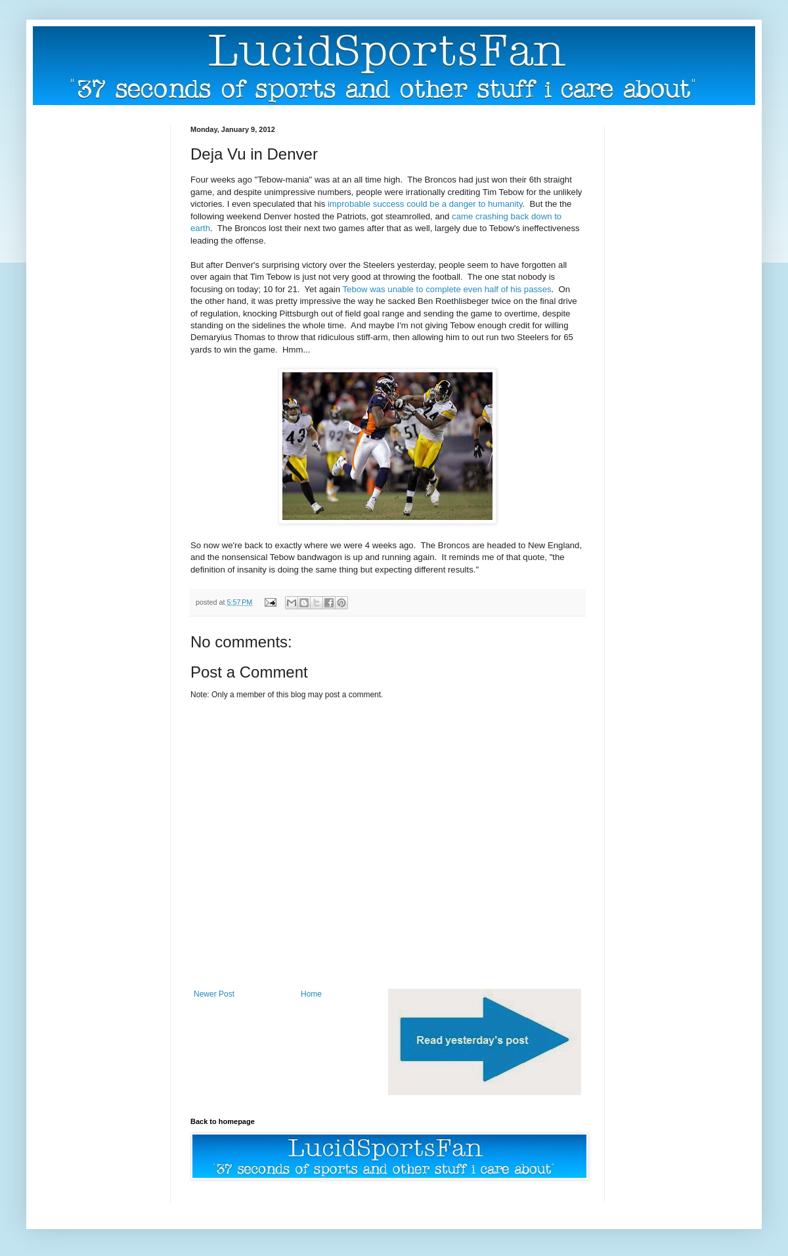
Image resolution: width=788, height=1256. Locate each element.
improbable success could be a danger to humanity (425, 204)
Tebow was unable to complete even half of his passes (446, 289)
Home (311, 994)
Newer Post (214, 994)
